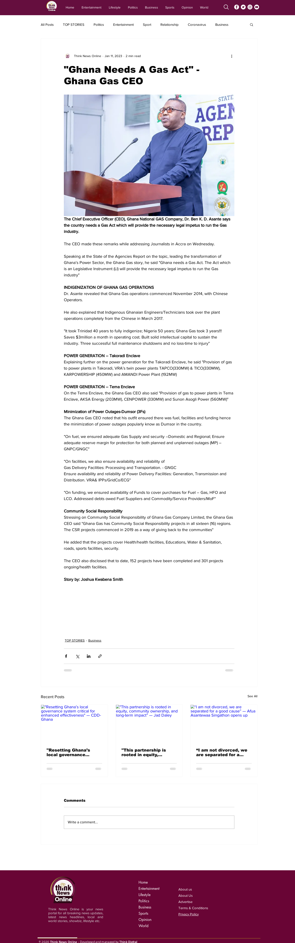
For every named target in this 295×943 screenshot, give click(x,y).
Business (221, 24)
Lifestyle (144, 894)
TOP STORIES (73, 24)
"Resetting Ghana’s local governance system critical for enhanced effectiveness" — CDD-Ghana (72, 752)
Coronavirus (197, 24)
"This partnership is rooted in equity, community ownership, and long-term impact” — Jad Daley (147, 752)
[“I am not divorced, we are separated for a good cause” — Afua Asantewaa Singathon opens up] (224, 723)
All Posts (47, 24)
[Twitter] (243, 7)
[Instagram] (250, 7)
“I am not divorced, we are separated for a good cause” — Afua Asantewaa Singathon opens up (221, 752)
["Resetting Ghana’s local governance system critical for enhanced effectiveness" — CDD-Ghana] (74, 723)
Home (143, 882)
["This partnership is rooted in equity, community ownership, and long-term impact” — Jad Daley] (149, 723)
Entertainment (123, 24)
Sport (147, 24)
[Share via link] (100, 656)
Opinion (145, 919)
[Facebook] (236, 7)
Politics (99, 24)
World (143, 925)
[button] (251, 24)
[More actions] (231, 56)
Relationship (169, 24)
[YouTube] (256, 7)
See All (252, 696)
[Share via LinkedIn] (88, 656)
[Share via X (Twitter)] (77, 656)
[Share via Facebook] (66, 656)
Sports (143, 913)
